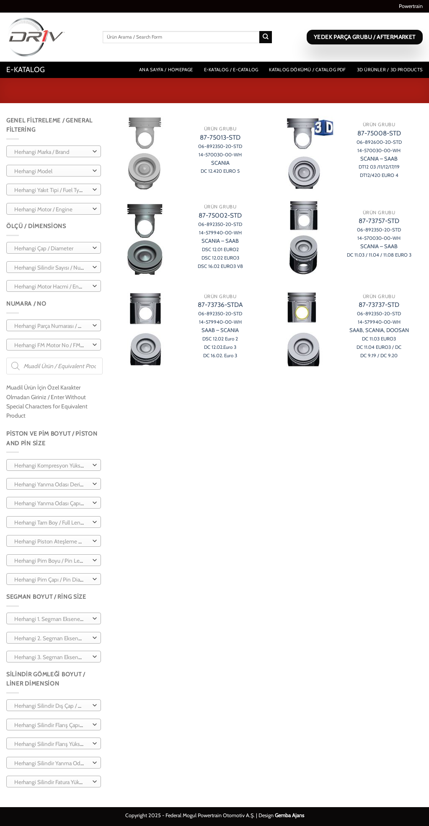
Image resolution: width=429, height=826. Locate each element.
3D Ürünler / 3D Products (390, 70)
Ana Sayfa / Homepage (166, 70)
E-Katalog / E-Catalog (231, 70)
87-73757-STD (379, 237)
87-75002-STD (220, 240)
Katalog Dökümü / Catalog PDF (307, 70)
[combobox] (53, 151)
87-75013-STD (220, 153)
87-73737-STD (379, 329)
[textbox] (52, 152)
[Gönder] (265, 37)
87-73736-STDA (220, 329)
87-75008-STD (379, 154)
